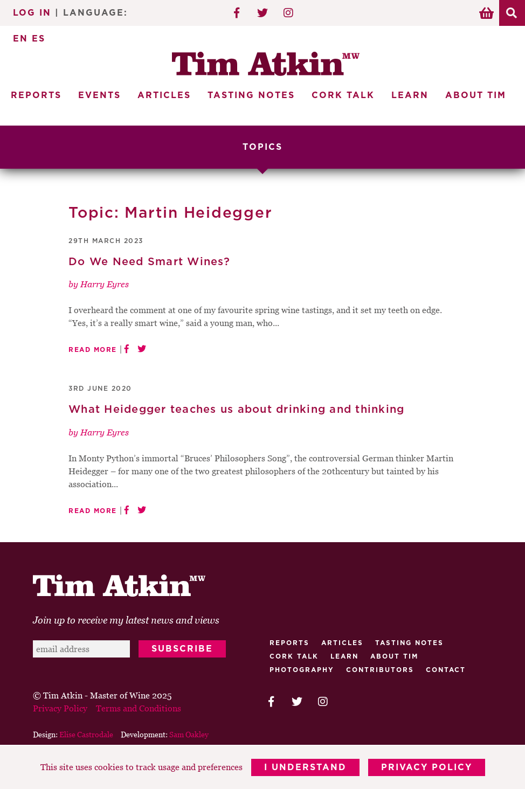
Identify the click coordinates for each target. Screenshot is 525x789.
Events (99, 95)
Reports (36, 95)
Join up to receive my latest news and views (126, 620)
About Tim (475, 95)
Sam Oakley (189, 734)
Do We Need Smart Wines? (149, 262)
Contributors (380, 670)
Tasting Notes (251, 95)
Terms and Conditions (138, 708)
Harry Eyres (104, 284)
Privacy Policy (426, 767)
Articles (164, 95)
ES (38, 38)
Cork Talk (343, 95)
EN (20, 38)
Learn (410, 95)
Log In (32, 13)
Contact (446, 670)
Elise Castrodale (86, 734)
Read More (92, 350)
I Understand (305, 767)
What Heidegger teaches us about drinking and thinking (236, 409)
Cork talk (294, 656)
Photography (302, 670)
